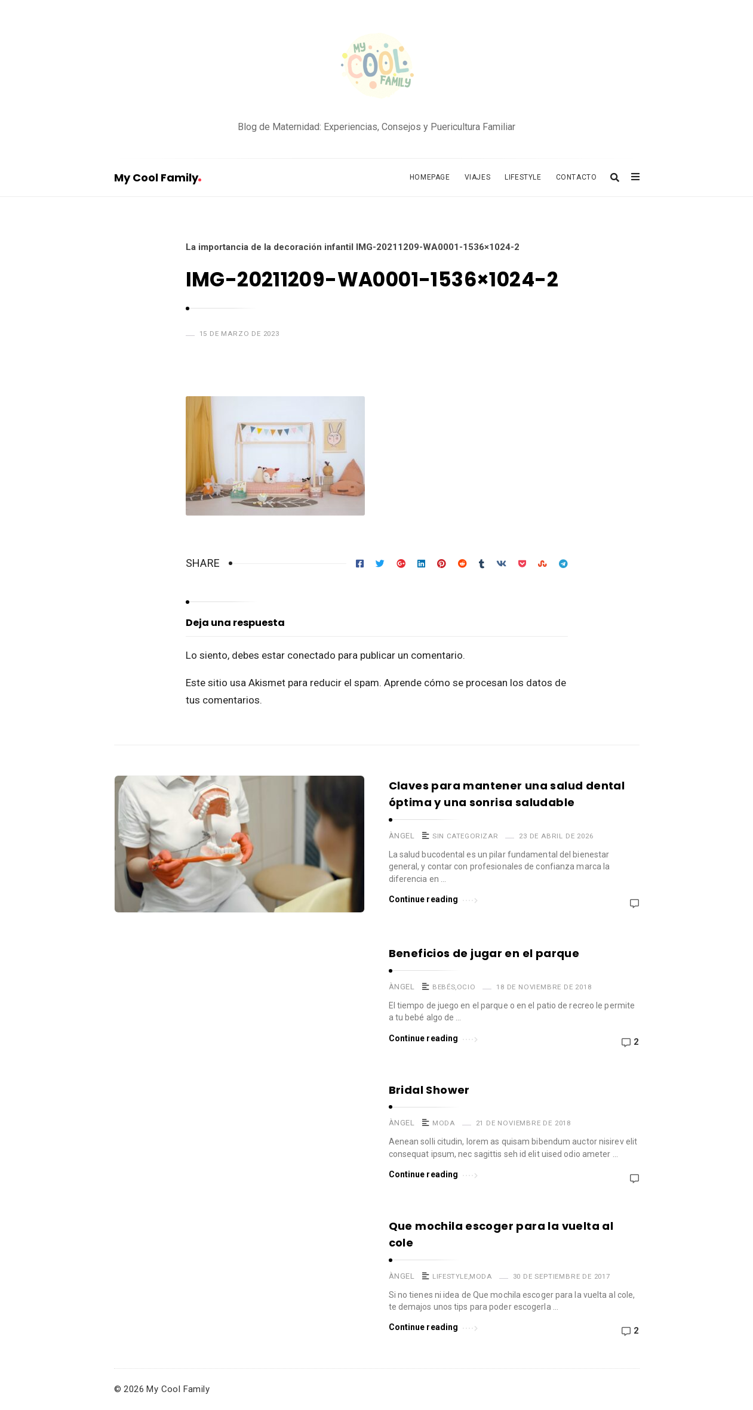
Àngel (402, 835)
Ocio (466, 987)
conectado (311, 655)
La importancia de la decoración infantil (270, 247)
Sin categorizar (465, 836)
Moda (443, 1123)
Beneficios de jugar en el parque (484, 953)
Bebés (443, 987)
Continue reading (433, 898)
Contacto (576, 177)
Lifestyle (523, 177)
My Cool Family (157, 177)
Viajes (478, 177)
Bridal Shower (429, 1089)
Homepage (430, 177)
